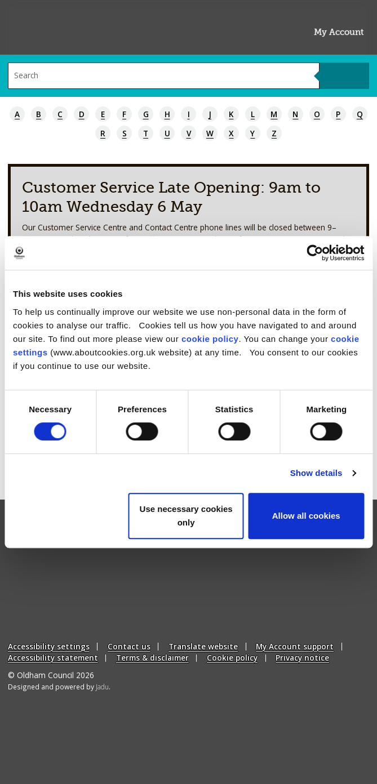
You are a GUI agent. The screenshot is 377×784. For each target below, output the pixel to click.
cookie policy (210, 339)
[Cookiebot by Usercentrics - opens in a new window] (314, 252)
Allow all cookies (306, 515)
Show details (316, 473)
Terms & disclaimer (152, 657)
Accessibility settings (49, 646)
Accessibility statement (53, 657)
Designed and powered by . (59, 686)
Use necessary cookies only (186, 515)
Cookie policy (232, 657)
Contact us (129, 646)
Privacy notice (302, 657)
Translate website (203, 646)
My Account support (295, 646)
